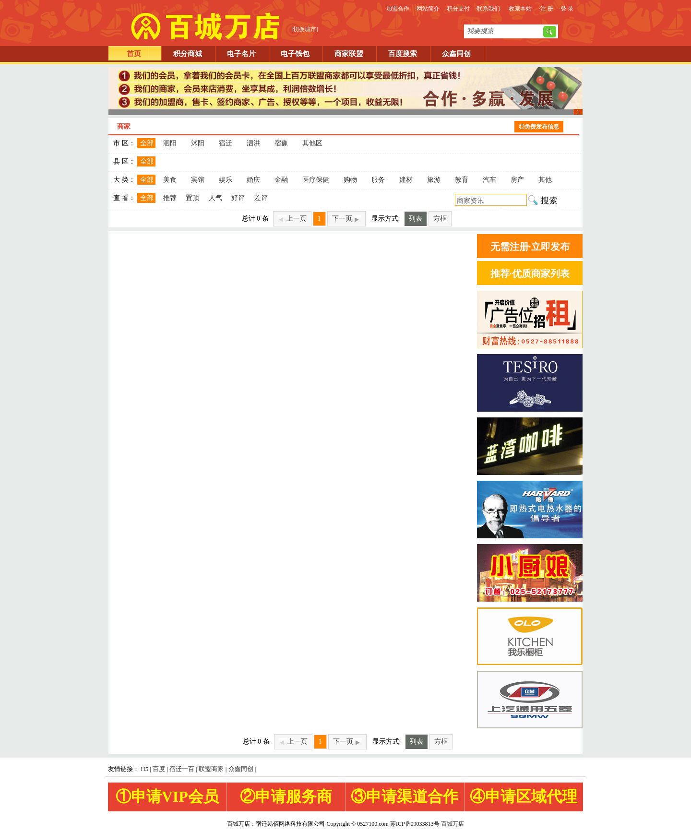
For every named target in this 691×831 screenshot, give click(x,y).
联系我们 (488, 8)
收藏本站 (520, 8)
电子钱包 (295, 54)
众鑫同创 (456, 54)
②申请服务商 (286, 796)
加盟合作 (397, 8)
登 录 (566, 8)
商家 (124, 126)
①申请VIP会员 (167, 796)
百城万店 (452, 823)
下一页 (346, 218)
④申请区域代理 (523, 796)
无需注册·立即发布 (530, 246)
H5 (144, 768)
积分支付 (458, 8)
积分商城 (187, 54)
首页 (134, 54)
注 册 (546, 8)
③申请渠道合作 (404, 796)
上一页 (292, 218)
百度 (159, 768)
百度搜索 (402, 54)
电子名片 (241, 54)
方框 (440, 218)
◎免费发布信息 (539, 126)
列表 (415, 218)
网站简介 (428, 8)
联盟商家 (211, 768)
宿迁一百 (181, 768)
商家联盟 (348, 54)
